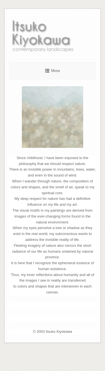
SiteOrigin (59, 359)
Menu (55, 71)
